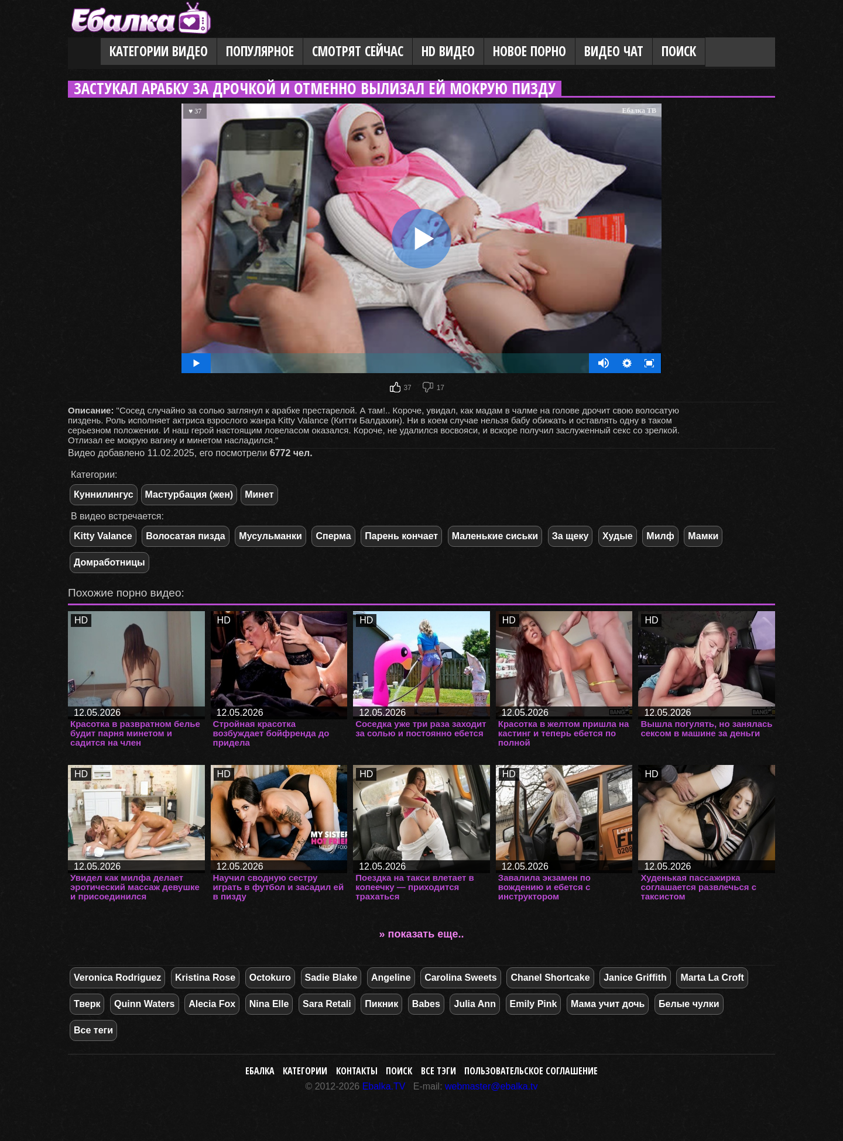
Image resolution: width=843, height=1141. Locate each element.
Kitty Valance (103, 536)
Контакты (357, 1070)
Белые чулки (689, 1004)
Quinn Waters (144, 1004)
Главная (84, 52)
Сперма (333, 536)
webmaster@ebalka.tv (491, 1086)
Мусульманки (270, 536)
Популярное (260, 51)
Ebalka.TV (384, 1086)
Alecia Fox (212, 1004)
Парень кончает (401, 536)
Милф (660, 536)
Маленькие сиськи (495, 536)
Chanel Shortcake (550, 978)
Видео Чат (613, 51)
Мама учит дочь (608, 1004)
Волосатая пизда (185, 536)
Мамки (703, 536)
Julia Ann (474, 1004)
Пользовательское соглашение (531, 1070)
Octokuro (270, 978)
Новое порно (529, 51)
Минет (259, 494)
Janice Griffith (635, 978)
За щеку (570, 536)
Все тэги (438, 1070)
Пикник (381, 1004)
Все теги (93, 1030)
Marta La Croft (711, 978)
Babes (426, 1004)
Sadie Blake (331, 978)
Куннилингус (103, 494)
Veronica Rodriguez (117, 978)
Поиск (679, 51)
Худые (617, 536)
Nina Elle (269, 1004)
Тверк (87, 1004)
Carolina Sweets (460, 978)
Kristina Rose (205, 978)
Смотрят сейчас (357, 51)
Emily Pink (533, 1004)
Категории (305, 1070)
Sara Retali (327, 1004)
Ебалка (260, 1070)
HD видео (448, 51)
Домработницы (109, 562)
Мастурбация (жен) (189, 494)
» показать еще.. (421, 934)
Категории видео (158, 51)
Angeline (391, 978)
